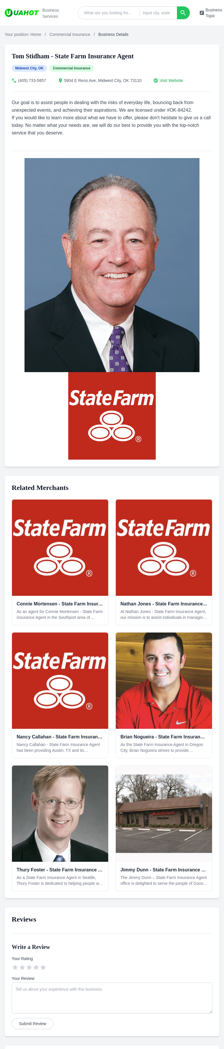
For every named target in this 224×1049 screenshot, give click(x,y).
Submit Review (32, 1023)
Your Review (23, 978)
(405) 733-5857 (32, 80)
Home (35, 34)
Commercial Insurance (69, 34)
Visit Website (171, 80)
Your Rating (22, 958)
